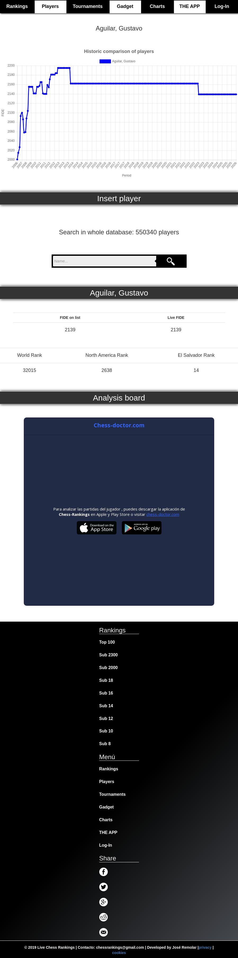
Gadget (125, 6)
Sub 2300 (108, 655)
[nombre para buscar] (104, 261)
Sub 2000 (108, 667)
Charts (157, 6)
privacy (205, 947)
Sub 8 (105, 743)
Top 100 (107, 642)
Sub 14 (106, 706)
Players (50, 6)
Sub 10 (106, 731)
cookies (119, 953)
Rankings (108, 769)
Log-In (222, 6)
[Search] (170, 261)
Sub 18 (106, 680)
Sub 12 (106, 718)
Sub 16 (106, 693)
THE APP (189, 6)
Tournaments (88, 6)
